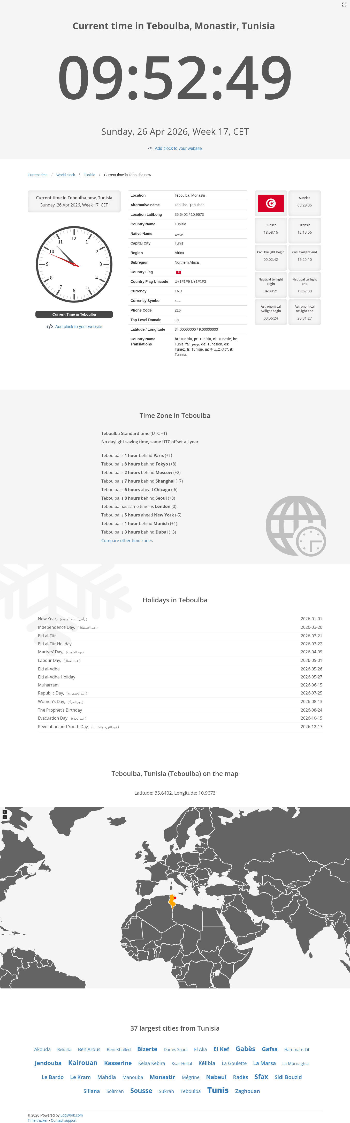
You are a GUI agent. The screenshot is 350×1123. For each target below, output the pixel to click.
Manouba (133, 1077)
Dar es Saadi (175, 1049)
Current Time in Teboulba (74, 314)
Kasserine (118, 1063)
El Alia (200, 1049)
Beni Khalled (119, 1049)
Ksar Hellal (182, 1063)
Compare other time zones (127, 540)
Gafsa (270, 1049)
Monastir (162, 1077)
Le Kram (80, 1077)
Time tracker (38, 1120)
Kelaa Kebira (151, 1063)
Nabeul (216, 1077)
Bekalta (64, 1049)
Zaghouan (247, 1091)
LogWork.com (71, 1115)
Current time (38, 175)
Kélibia (207, 1063)
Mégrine (191, 1077)
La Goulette (234, 1063)
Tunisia (89, 175)
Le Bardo (53, 1077)
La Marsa (264, 1063)
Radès (240, 1077)
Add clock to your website (178, 148)
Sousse (141, 1090)
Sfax (261, 1076)
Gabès (245, 1048)
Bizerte (147, 1049)
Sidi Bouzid (288, 1077)
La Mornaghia (295, 1063)
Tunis (218, 1090)
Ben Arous (89, 1049)
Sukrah (166, 1091)
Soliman (115, 1091)
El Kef (221, 1049)
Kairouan (83, 1062)
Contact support (64, 1120)
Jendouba (48, 1063)
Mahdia (106, 1077)
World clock (65, 175)
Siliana (91, 1091)
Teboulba (190, 1091)
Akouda (42, 1049)
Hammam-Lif (296, 1049)
